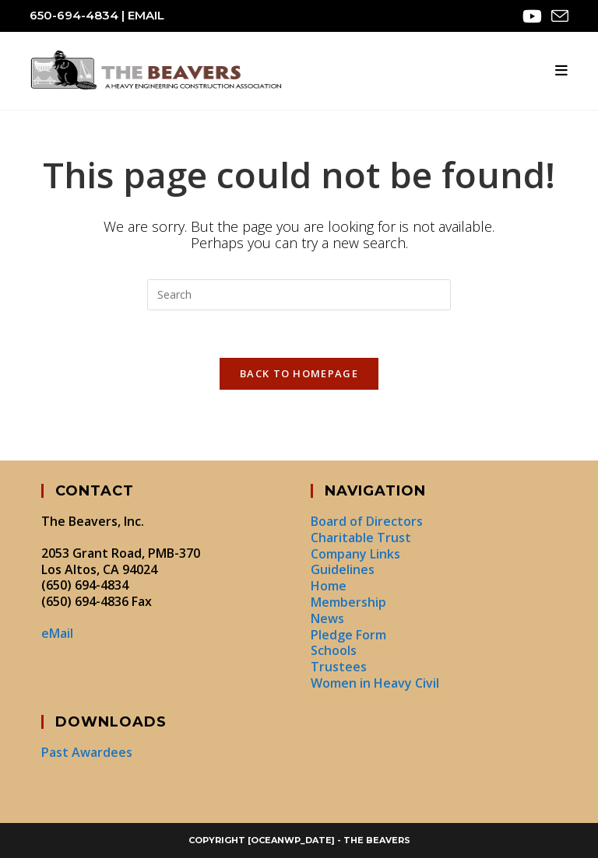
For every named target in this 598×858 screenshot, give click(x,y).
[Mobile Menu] (561, 70)
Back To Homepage (299, 373)
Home (328, 585)
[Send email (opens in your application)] (557, 16)
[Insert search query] (299, 294)
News (327, 618)
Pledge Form (348, 634)
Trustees (339, 666)
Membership (348, 602)
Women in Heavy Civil (375, 683)
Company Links (355, 553)
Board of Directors (367, 521)
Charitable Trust (361, 537)
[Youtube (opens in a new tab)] (532, 16)
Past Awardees (86, 752)
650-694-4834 (74, 15)
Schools (334, 650)
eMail (146, 15)
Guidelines (343, 569)
